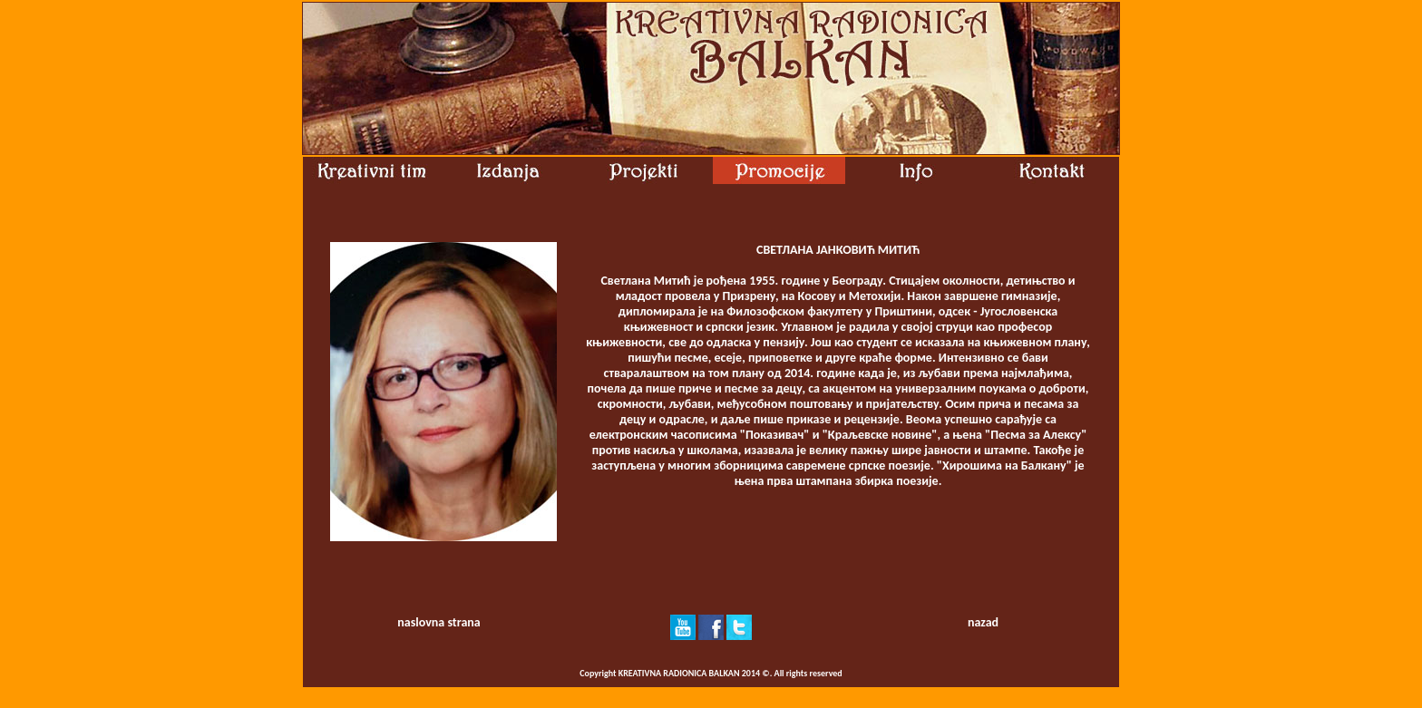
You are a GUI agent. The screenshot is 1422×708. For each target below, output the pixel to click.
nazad (983, 622)
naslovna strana (438, 622)
